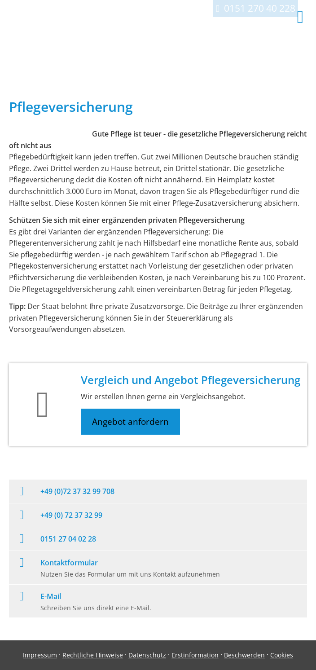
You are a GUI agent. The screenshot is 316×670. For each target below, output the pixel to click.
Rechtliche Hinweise (92, 655)
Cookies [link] (281, 655)
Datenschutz (147, 655)
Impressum (40, 655)
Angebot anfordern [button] (130, 422)
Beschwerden (244, 655)
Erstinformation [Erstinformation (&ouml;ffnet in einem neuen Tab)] (195, 655)
